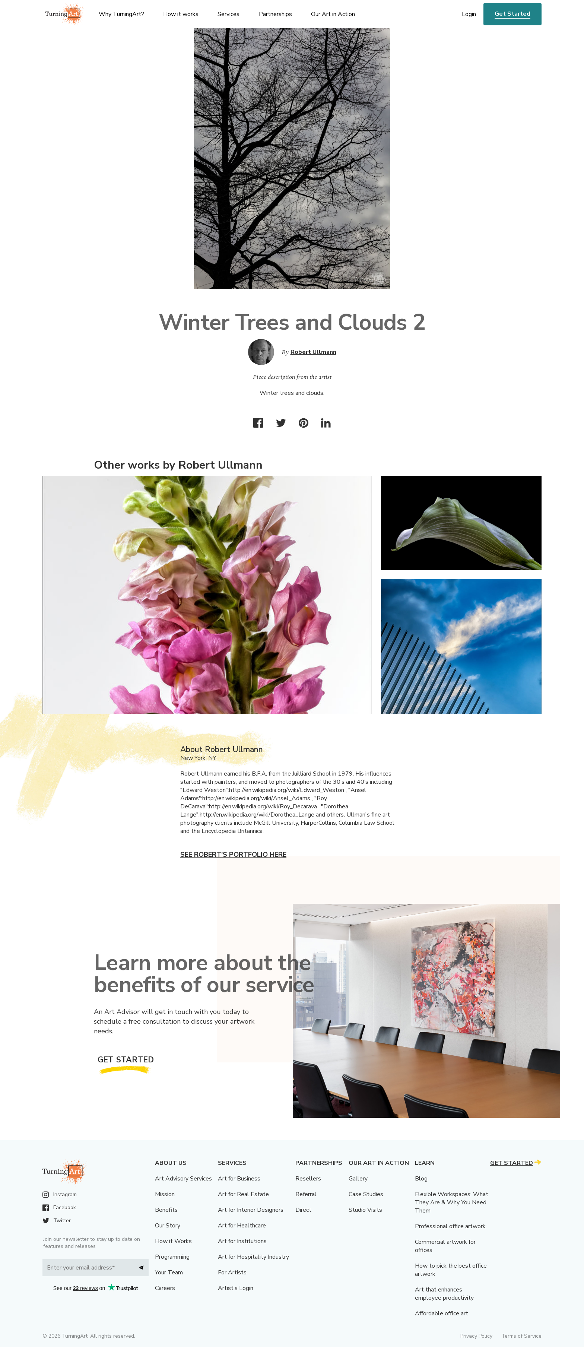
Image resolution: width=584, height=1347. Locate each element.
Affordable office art (441, 1313)
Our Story (167, 1225)
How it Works (173, 1241)
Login (469, 14)
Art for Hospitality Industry (253, 1257)
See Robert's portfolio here (233, 854)
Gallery (358, 1179)
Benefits (166, 1210)
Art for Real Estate (243, 1194)
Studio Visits (365, 1210)
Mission (165, 1194)
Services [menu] (228, 14)
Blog (421, 1179)
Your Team (169, 1272)
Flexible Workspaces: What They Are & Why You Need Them (451, 1202)
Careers (165, 1288)
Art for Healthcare (242, 1225)
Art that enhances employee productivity (444, 1294)
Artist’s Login (235, 1288)
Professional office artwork (450, 1226)
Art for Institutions (242, 1241)
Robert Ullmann (313, 352)
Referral (306, 1194)
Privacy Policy (476, 1336)
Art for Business (239, 1179)
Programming (172, 1257)
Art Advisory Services (183, 1179)
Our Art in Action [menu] (333, 14)
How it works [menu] (181, 14)
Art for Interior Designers (250, 1210)
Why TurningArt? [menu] (121, 14)
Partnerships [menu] (275, 14)
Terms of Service (521, 1336)
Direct (303, 1210)
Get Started (512, 14)
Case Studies (366, 1194)
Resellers (308, 1179)
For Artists (232, 1272)
